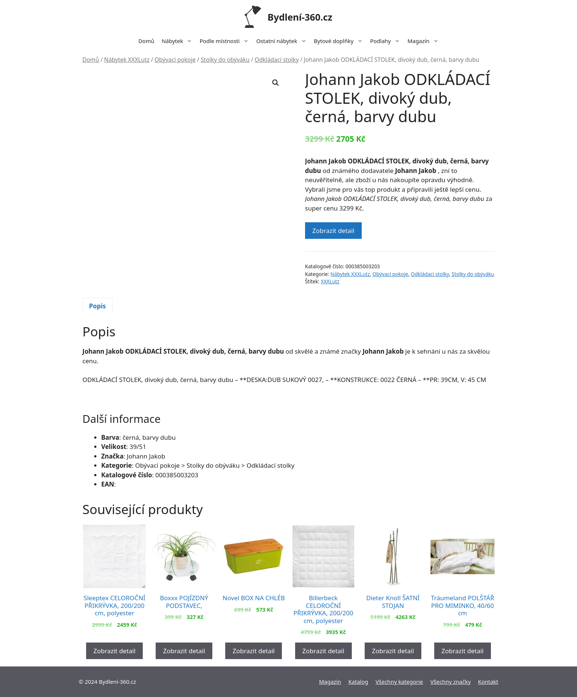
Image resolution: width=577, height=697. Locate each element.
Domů (146, 41)
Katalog (358, 681)
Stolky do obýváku (225, 60)
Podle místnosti (225, 40)
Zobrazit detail (333, 230)
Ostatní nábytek (283, 40)
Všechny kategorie (399, 681)
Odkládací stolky (277, 60)
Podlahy (387, 40)
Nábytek (179, 40)
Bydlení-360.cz (300, 17)
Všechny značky (451, 681)
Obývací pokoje (175, 60)
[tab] (97, 306)
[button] (275, 82)
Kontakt (488, 681)
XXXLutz (330, 281)
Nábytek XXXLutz (126, 60)
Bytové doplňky (340, 40)
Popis (97, 306)
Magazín (424, 40)
